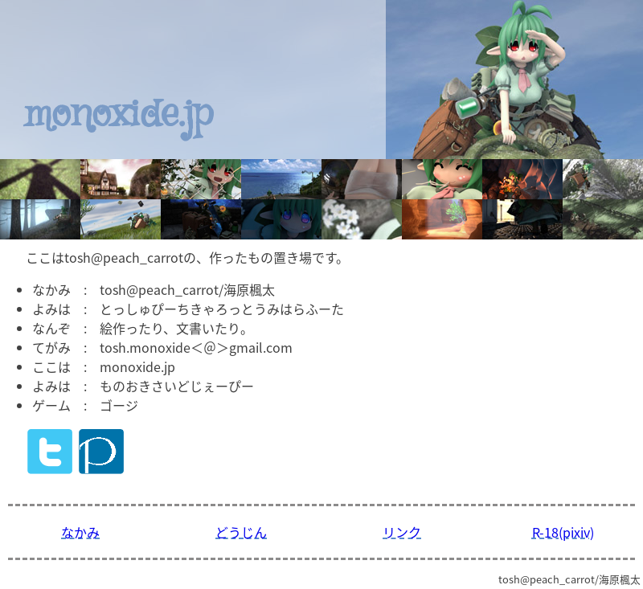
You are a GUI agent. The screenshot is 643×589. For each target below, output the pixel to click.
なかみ (80, 532)
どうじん (241, 532)
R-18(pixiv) (563, 532)
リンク (402, 532)
